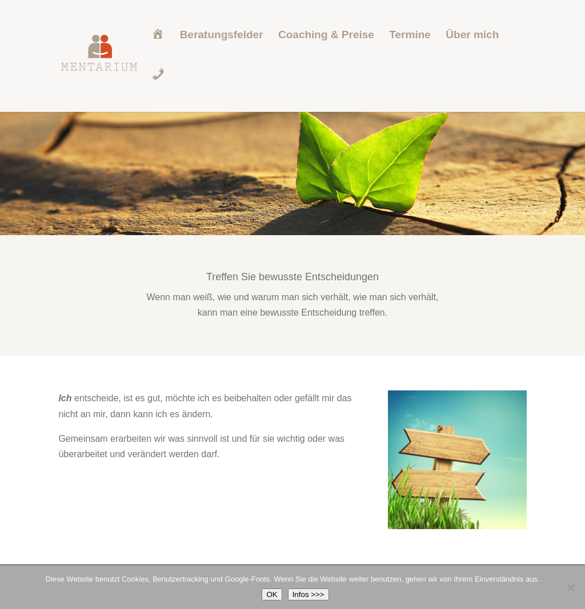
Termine (410, 36)
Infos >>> (308, 594)
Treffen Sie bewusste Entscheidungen (292, 277)
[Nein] (570, 587)
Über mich (472, 36)
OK (271, 594)
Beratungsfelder (221, 36)
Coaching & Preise (326, 36)
